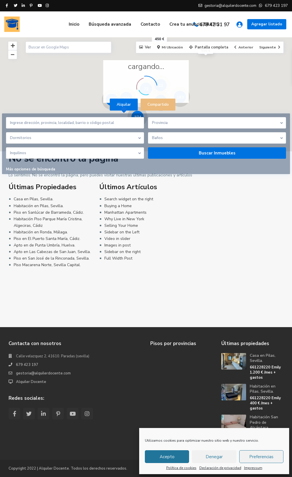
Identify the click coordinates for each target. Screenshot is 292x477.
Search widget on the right (128, 199)
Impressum (253, 468)
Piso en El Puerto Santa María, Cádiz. (47, 238)
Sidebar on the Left (121, 232)
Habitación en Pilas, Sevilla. (39, 206)
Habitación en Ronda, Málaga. (41, 232)
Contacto (150, 24)
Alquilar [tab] (124, 104)
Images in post (117, 245)
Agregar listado (266, 24)
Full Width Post (118, 258)
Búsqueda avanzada (110, 24)
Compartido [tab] (158, 104)
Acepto (167, 457)
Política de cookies (181, 468)
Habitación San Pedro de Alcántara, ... (264, 422)
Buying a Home (118, 206)
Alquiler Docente (31, 381)
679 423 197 (27, 364)
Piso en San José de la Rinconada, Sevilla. (52, 258)
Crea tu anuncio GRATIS (194, 24)
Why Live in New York (124, 219)
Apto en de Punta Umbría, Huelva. (44, 245)
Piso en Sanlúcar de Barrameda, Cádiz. (49, 212)
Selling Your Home (121, 225)
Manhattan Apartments (125, 212)
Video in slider (117, 238)
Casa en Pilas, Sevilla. (33, 199)
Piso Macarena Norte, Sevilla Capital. (47, 265)
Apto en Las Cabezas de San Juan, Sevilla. (52, 251)
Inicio (74, 24)
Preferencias (261, 457)
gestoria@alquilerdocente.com (43, 373)
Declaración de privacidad (220, 468)
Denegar (214, 457)
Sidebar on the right (122, 251)
